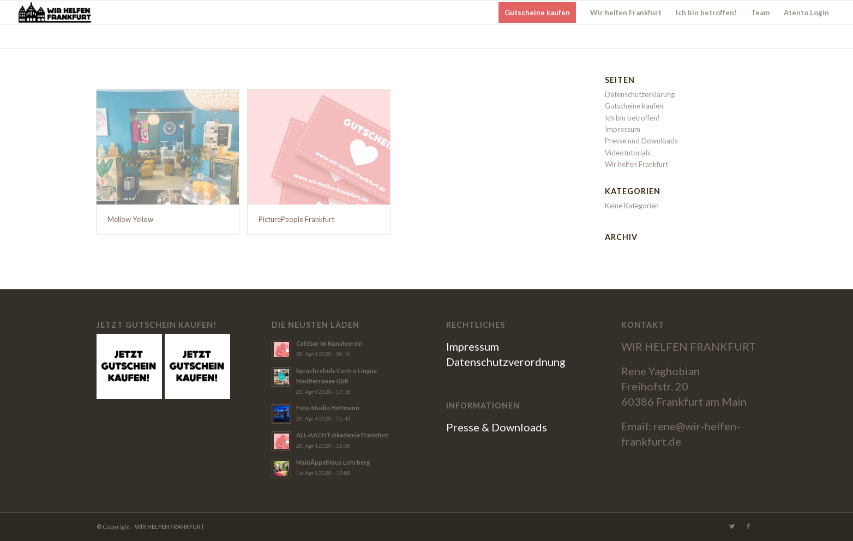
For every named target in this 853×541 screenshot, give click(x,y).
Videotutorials (628, 152)
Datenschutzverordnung (506, 361)
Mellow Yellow (130, 219)
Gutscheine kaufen (634, 105)
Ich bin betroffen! (632, 117)
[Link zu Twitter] (732, 526)
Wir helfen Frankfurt (636, 164)
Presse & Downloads (496, 427)
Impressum (622, 129)
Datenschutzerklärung (640, 94)
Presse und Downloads (641, 140)
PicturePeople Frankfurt (296, 219)
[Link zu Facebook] (748, 526)
